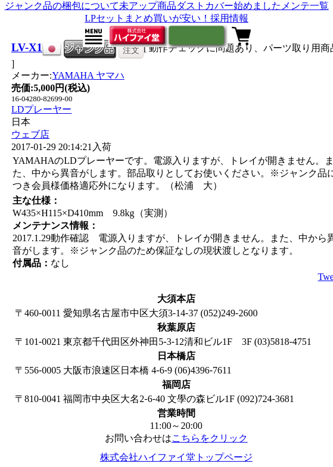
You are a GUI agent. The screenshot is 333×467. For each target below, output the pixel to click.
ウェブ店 (30, 134)
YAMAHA (88, 75)
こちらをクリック (210, 438)
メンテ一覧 (305, 6)
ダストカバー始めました (228, 6)
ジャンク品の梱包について (62, 6)
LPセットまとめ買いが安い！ (147, 18)
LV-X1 (26, 47)
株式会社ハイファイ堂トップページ (176, 457)
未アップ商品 (147, 6)
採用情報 (229, 18)
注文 (131, 50)
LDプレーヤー (41, 109)
